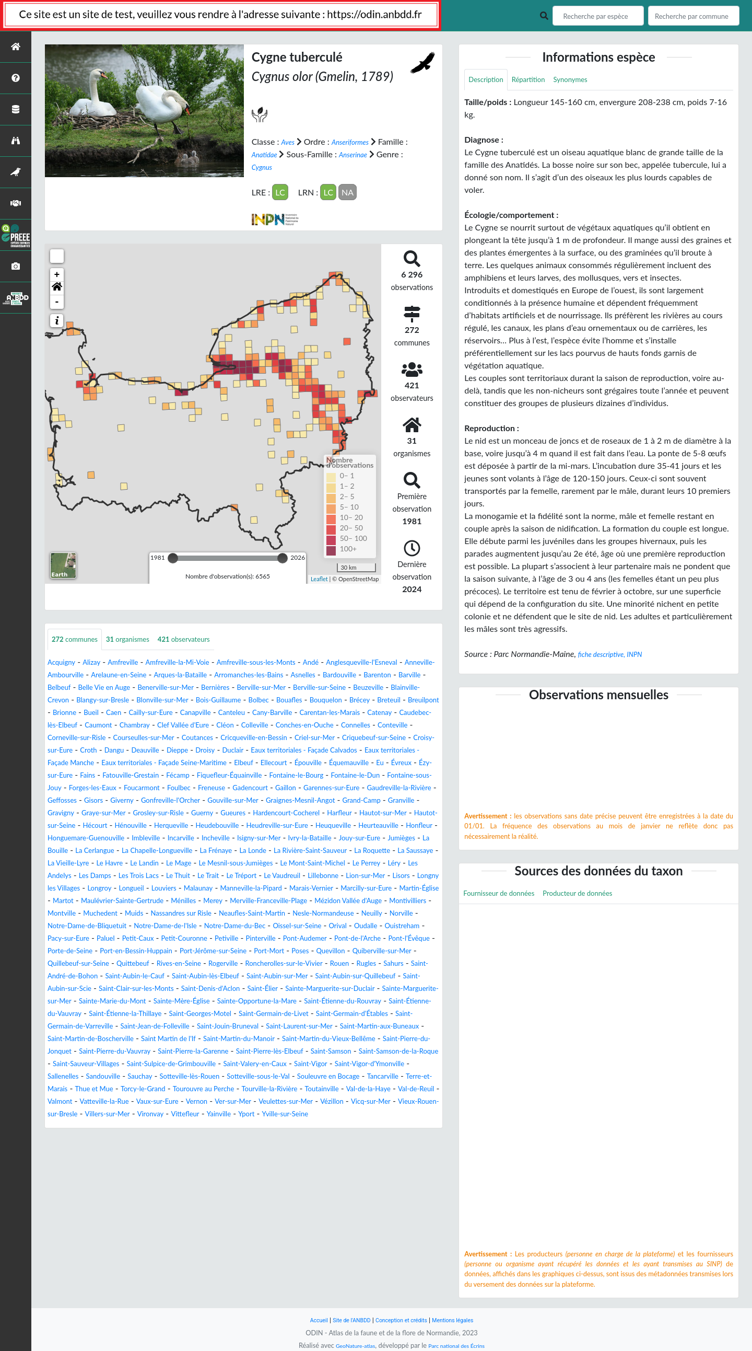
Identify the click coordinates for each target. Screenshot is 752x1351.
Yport (332, 1202)
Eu (260, 788)
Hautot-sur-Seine (271, 851)
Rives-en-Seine (122, 1027)
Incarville (111, 876)
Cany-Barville (218, 726)
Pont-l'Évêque (242, 1002)
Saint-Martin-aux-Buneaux (360, 1102)
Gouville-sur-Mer (354, 826)
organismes (143, 639)
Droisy (349, 763)
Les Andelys (165, 914)
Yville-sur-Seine (376, 1202)
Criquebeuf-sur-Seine (92, 763)
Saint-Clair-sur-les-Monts (221, 1052)
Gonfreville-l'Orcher (279, 826)
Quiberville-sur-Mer (289, 1014)
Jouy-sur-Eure (323, 876)
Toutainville (266, 1177)
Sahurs (377, 1027)
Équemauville (223, 788)
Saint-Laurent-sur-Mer (263, 1102)
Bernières (410, 688)
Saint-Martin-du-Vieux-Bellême (366, 1114)
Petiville (403, 989)
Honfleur (320, 864)
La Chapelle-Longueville (146, 889)
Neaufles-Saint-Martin (292, 964)
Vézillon (351, 1190)
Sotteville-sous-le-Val (117, 1165)
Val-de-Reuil (377, 1177)
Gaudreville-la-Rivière (87, 826)
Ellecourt (135, 788)
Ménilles (129, 951)
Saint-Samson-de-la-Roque (154, 1140)
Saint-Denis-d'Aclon (311, 1052)
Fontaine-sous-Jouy (385, 801)
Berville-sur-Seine (147, 701)
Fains (368, 788)
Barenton (151, 688)
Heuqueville (218, 864)
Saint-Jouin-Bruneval (178, 1102)
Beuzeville (205, 701)
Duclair (382, 763)
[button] (57, 287)
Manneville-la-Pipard (128, 939)
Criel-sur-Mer (412, 751)
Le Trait (348, 914)
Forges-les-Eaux (77, 813)
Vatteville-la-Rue (82, 1190)
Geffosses (152, 826)
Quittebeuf (67, 1027)
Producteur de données (601, 897)
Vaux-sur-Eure (145, 1190)
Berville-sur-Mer (77, 701)
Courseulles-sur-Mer (208, 751)
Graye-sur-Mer (265, 839)
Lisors (201, 926)
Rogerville (175, 1027)
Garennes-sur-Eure (359, 813)
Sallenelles (272, 1152)
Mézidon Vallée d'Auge (326, 951)
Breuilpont (322, 713)
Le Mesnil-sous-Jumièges (323, 901)
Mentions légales (465, 1320)
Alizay (99, 663)
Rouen (314, 1027)
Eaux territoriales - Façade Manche (229, 776)
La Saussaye (69, 901)
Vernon (192, 1190)
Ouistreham (161, 989)
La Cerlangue (71, 889)
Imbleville (70, 876)
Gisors (188, 826)
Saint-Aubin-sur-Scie (130, 1052)
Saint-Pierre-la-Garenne (281, 1127)
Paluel (260, 989)
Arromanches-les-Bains (364, 675)
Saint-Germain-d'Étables (269, 1089)
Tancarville (265, 1165)
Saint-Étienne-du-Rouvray (174, 1077)
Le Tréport (387, 914)
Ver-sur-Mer (235, 1190)
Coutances (272, 751)
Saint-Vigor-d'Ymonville (202, 1152)
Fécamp (100, 801)
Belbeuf (223, 688)
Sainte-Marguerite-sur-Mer (188, 1064)
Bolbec (128, 713)
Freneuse (217, 813)
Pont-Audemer (118, 1002)
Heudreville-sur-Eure (151, 864)
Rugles (345, 1027)
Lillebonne (108, 926)
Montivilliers (397, 951)
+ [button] (57, 274)
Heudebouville (79, 864)
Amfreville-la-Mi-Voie (200, 663)
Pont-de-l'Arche (181, 1002)
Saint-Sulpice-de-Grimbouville (354, 1140)
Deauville (279, 763)
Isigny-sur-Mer (203, 876)
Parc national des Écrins (461, 1345)
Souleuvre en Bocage (201, 1165)
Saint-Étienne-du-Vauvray (276, 1077)
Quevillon (228, 1014)
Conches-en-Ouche (339, 738)
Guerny (383, 839)
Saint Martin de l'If (172, 1114)
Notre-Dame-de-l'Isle (259, 977)
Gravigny (214, 839)
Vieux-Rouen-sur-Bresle (91, 1202)
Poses (192, 1014)
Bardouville (105, 688)
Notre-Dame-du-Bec (343, 977)
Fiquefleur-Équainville (162, 801)
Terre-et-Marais (320, 1165)
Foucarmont (135, 813)
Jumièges (373, 876)
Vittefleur (260, 1202)
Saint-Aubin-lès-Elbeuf (238, 1039)
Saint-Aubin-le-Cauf (152, 1039)
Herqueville (416, 851)
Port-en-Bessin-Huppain (382, 1002)
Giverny (221, 826)
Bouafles (164, 713)
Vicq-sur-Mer (397, 1190)
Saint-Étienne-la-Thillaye (374, 1077)
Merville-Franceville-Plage (230, 951)
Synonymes (589, 81)
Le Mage (254, 901)
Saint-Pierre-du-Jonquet (91, 1127)
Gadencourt (263, 813)
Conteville (66, 751)
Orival (86, 989)
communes (80, 639)
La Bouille (415, 876)
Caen (419, 713)
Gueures (419, 839)
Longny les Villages (253, 926)
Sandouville (319, 1152)
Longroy (309, 926)
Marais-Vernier (200, 939)
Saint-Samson (72, 1140)
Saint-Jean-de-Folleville (90, 1102)
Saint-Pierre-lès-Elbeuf (373, 1127)
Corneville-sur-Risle (127, 751)
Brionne (362, 713)
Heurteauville (272, 864)
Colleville (280, 738)
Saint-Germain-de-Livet (174, 1089)
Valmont (422, 1177)
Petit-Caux (298, 989)
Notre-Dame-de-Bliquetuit (165, 977)
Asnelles (63, 688)
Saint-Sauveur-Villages (250, 1140)
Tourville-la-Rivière (203, 1177)
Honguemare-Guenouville (391, 864)
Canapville (127, 726)
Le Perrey (97, 914)
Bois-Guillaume (80, 713)
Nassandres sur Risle (206, 964)
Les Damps (214, 914)
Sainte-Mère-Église (369, 1064)
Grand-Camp (127, 839)
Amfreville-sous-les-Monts (295, 663)
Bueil (394, 713)
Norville (94, 977)
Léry (129, 914)
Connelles (401, 738)
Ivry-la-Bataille (264, 876)
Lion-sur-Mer (159, 926)
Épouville (175, 788)
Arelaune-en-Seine (208, 675)
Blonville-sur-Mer (405, 701)
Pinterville (66, 1002)
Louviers (384, 926)
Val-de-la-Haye (320, 1177)
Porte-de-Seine (303, 1002)
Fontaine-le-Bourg (242, 801)
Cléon (245, 738)
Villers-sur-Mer (169, 1202)
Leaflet (319, 578)
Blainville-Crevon (262, 701)
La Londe (260, 889)
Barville (188, 688)
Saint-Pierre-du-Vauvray (186, 1127)
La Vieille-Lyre (124, 901)
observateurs (210, 639)
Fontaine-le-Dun (313, 801)
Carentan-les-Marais (288, 726)
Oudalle (118, 989)
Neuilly (60, 977)
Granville (175, 839)
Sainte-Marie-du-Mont (286, 1064)
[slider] (173, 557)
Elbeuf (100, 788)
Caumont (95, 738)
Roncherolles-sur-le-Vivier (248, 1027)
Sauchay (362, 1152)
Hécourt (325, 851)
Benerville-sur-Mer (350, 688)
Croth (213, 763)
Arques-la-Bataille (282, 675)
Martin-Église (329, 939)
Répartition (540, 81)
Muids (150, 964)
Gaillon (305, 813)
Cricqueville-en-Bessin (340, 751)
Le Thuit (312, 914)
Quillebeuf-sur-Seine (370, 1014)
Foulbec (178, 813)
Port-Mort (155, 1014)
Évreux (285, 788)
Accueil (304, 1320)
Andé (360, 663)
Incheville (152, 876)
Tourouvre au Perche (124, 1177)
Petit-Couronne (353, 989)
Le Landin (214, 901)
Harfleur (152, 851)
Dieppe (317, 763)
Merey (163, 951)
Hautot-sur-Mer (203, 851)
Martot (374, 939)
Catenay (347, 726)
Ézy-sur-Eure (328, 788)
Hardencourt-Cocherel (89, 851)
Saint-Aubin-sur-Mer (323, 1039)
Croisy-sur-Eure (166, 763)
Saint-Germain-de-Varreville (371, 1089)
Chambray (137, 738)
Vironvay (220, 1202)
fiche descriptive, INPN (617, 656)
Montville (65, 964)
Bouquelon (207, 713)
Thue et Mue (380, 1165)
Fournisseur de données (506, 897)
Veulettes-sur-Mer (297, 1190)
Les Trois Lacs (266, 914)
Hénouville (367, 851)
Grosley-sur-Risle (331, 839)
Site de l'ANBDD (343, 1320)
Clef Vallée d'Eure (195, 738)
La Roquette (403, 889)
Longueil (346, 926)
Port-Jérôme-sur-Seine (89, 1014)
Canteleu (170, 726)
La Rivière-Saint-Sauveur (329, 889)
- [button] (57, 301)
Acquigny (64, 663)
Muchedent (110, 964)
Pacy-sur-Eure (216, 989)
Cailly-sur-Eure (74, 726)
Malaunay (65, 939)
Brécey (247, 713)
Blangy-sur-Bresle (333, 701)
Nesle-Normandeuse (377, 964)
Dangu (243, 763)
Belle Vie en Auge (277, 688)
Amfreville (135, 663)
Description (489, 81)
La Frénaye (217, 889)
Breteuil (281, 713)
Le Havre (173, 901)
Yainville (299, 1202)
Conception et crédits (402, 1320)
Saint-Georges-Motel (86, 1089)
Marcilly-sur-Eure (265, 939)
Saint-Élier (373, 1052)
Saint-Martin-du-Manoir (257, 1114)
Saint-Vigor (132, 1152)
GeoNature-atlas (349, 1345)
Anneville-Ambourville (127, 675)
